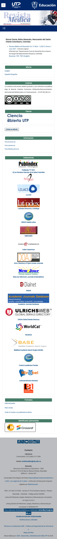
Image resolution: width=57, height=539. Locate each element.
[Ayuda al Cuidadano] (38, 441)
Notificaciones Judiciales (28, 520)
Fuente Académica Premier (28, 365)
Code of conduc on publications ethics (18, 412)
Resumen (12, 56)
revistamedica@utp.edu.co (31, 461)
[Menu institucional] (3, 5)
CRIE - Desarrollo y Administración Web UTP (32, 536)
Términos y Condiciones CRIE (14, 526)
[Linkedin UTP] (34, 441)
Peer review (9, 408)
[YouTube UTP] (26, 441)
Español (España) (11, 74)
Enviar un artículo (11, 129)
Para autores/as (10, 145)
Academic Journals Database (28, 304)
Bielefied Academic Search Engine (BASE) (28, 350)
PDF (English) (25, 56)
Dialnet (28, 291)
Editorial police (10, 403)
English (7, 71)
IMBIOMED (28, 236)
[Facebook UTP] (19, 441)
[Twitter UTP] (23, 441)
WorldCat (28, 335)
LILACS (28, 195)
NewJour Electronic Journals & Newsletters (28, 277)
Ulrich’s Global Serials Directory (28, 319)
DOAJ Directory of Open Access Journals (28, 263)
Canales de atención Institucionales (28, 516)
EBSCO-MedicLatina (28, 222)
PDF (17, 56)
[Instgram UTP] (30, 441)
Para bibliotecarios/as (12, 149)
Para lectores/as (10, 142)
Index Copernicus (28, 249)
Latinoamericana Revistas (28, 381)
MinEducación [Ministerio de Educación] (33, 484)
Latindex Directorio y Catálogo (28, 208)
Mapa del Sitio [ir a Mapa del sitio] (29, 532)
